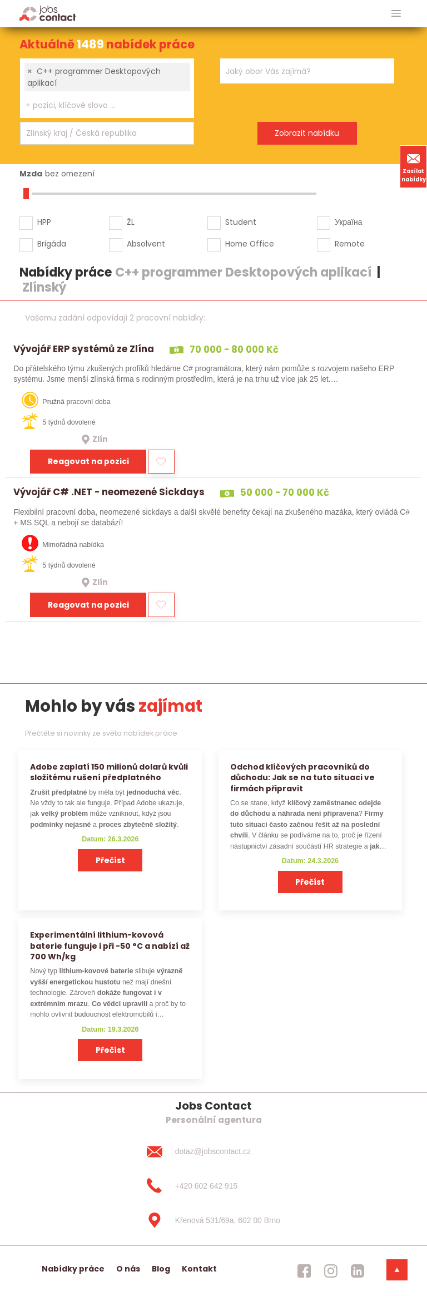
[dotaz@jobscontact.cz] (213, 1152)
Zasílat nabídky (413, 166)
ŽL (131, 222)
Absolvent (146, 243)
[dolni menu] (397, 1269)
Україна (348, 222)
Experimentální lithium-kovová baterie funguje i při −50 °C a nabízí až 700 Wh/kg (110, 945)
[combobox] (107, 88)
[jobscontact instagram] (330, 1271)
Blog (161, 1268)
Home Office (249, 243)
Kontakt (199, 1268)
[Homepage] (47, 13)
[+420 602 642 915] (213, 1185)
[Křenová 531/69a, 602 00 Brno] (213, 1220)
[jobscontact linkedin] (357, 1271)
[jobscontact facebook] (304, 1271)
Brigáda (51, 243)
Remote (350, 243)
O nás (128, 1268)
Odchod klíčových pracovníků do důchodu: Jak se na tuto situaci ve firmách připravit (302, 777)
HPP (44, 222)
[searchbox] (100, 105)
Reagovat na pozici (88, 461)
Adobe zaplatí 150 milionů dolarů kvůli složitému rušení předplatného (109, 772)
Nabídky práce (73, 1268)
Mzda (30, 173)
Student (240, 222)
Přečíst (110, 860)
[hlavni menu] (396, 13)
